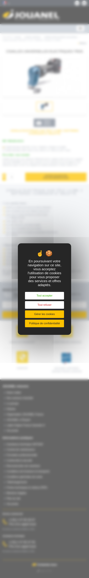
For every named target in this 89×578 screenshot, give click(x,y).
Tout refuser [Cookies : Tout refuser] (44, 304)
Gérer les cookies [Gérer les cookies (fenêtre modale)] (44, 314)
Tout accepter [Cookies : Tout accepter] (44, 295)
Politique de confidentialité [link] (44, 323)
